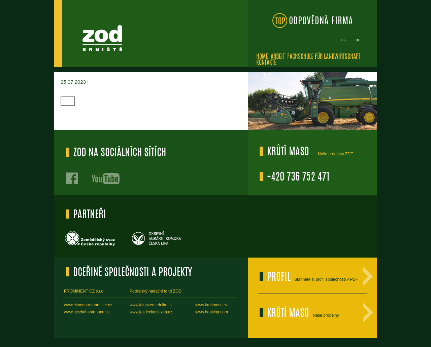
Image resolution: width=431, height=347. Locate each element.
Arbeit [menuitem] (278, 57)
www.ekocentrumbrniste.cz (88, 305)
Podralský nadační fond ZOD (155, 291)
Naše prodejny (326, 315)
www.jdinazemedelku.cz (151, 305)
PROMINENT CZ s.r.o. (84, 291)
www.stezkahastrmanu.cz (86, 312)
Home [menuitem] (262, 57)
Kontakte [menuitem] (266, 63)
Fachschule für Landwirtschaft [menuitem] (323, 57)
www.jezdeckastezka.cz (151, 312)
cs (343, 40)
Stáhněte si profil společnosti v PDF (326, 279)
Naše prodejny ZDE (335, 154)
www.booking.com (211, 312)
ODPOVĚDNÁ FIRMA (321, 21)
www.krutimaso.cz (211, 305)
